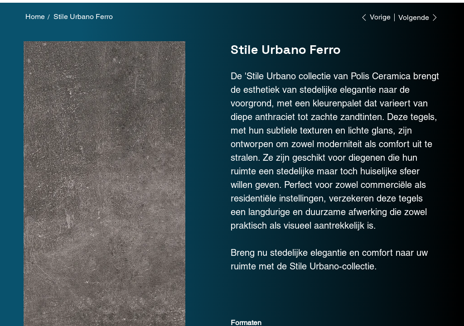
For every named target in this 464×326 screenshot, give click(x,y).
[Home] (35, 17)
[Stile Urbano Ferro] (83, 17)
